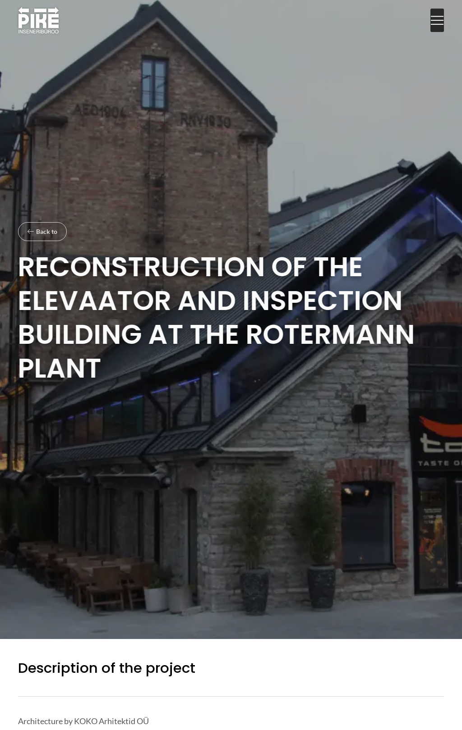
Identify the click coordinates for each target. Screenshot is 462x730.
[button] (437, 20)
